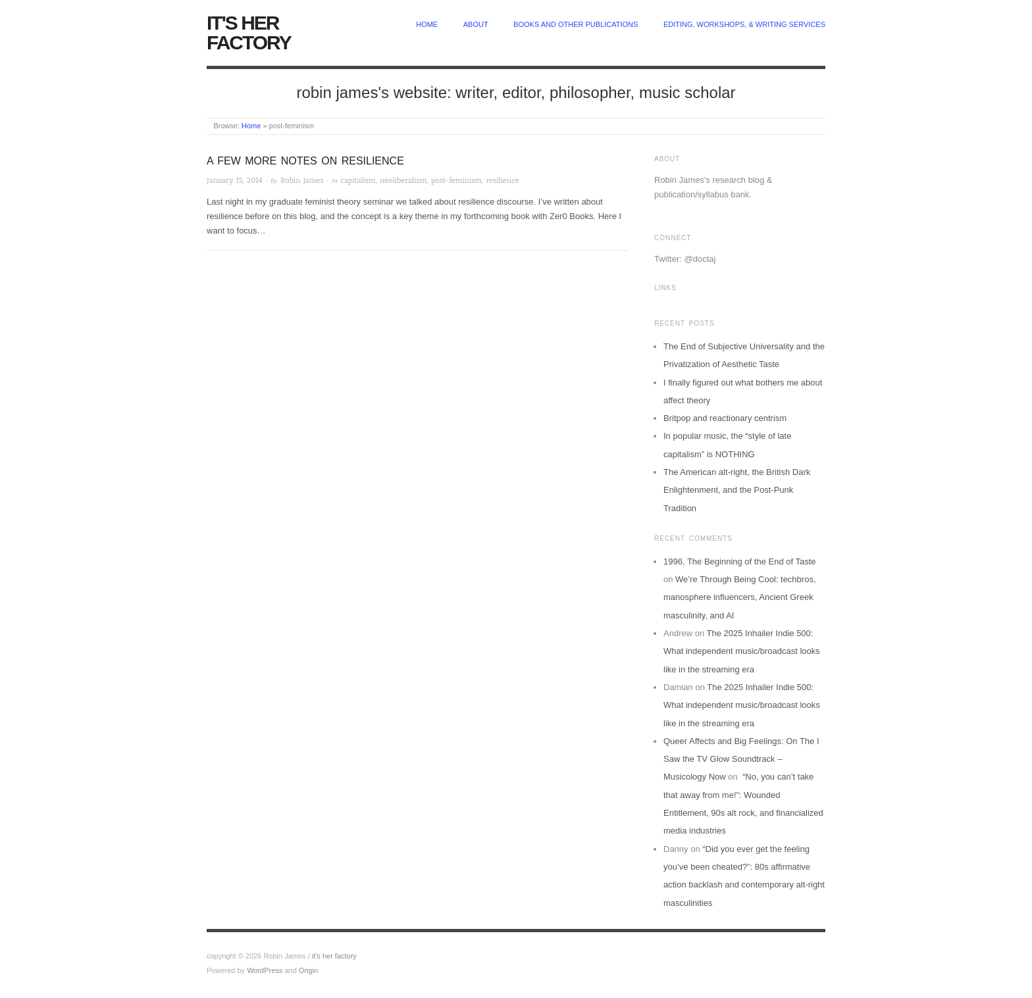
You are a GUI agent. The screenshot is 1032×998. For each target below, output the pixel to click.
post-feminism (456, 180)
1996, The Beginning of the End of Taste (739, 561)
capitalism (357, 180)
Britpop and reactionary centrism (725, 418)
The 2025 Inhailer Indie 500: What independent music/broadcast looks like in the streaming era (741, 651)
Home (251, 126)
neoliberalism (403, 180)
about (475, 24)
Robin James (301, 180)
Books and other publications (575, 24)
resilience (502, 180)
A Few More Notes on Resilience (305, 160)
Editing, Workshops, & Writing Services (744, 24)
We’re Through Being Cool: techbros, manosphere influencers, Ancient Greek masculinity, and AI (739, 597)
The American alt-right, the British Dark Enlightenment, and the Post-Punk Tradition (736, 490)
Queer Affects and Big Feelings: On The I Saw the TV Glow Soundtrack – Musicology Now (741, 759)
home (427, 24)
